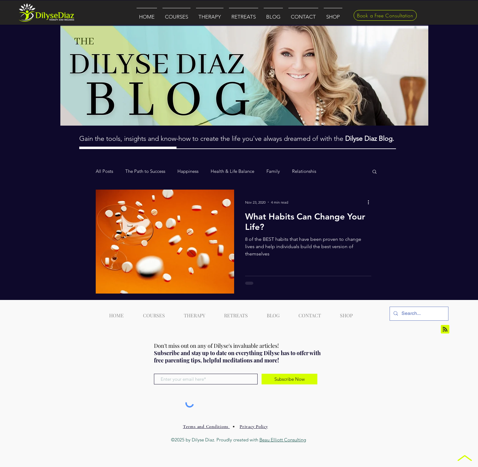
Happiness (187, 171)
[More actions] (370, 202)
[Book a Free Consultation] (385, 15)
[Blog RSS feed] (445, 329)
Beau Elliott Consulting (282, 440)
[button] (176, 14)
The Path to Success (145, 171)
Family (273, 171)
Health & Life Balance (232, 171)
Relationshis (304, 171)
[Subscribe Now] (289, 379)
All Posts (104, 171)
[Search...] (418, 313)
